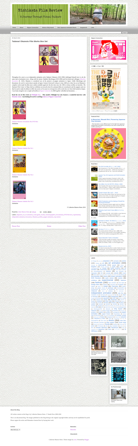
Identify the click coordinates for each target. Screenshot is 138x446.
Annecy (97, 263)
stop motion (57, 217)
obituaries (108, 309)
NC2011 (113, 302)
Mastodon (73, 429)
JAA (119, 295)
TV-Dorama (100, 326)
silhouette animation (99, 322)
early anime (109, 278)
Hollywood (94, 291)
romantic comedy (121, 315)
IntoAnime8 (109, 294)
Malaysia (98, 299)
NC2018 (93, 305)
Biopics (122, 265)
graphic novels (101, 288)
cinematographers (50, 214)
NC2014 (101, 304)
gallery (99, 286)
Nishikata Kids (122, 307)
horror (103, 291)
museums (99, 301)
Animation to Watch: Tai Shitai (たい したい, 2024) (112, 220)
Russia (102, 317)
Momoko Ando (16, 96)
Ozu (100, 310)
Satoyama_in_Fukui (99, 318)
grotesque (110, 288)
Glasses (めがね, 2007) (104, 246)
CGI (111, 269)
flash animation (112, 282)
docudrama (121, 274)
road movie (105, 315)
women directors (101, 327)
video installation (113, 326)
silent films (123, 320)
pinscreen (122, 310)
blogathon (94, 266)
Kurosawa (98, 298)
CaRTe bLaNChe (115, 268)
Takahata (101, 324)
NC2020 (106, 305)
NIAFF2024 (114, 307)
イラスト (118, 329)
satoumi (117, 317)
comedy (108, 273)
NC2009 (99, 302)
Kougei (92, 298)
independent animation (18, 217)
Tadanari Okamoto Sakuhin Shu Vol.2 (22, 175)
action (99, 261)
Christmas (123, 269)
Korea (123, 296)
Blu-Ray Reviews (105, 266)
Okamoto (35, 217)
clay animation (120, 271)
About (21, 27)
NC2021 (112, 305)
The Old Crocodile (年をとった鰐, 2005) (109, 166)
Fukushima (113, 284)
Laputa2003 (106, 298)
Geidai (105, 286)
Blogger (86, 439)
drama (105, 276)
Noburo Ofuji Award (48, 27)
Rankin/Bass (117, 314)
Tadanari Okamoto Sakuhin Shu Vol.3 (22, 201)
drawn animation (116, 276)
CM (101, 273)
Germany (115, 286)
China (117, 269)
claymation (94, 273)
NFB (97, 307)
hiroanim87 (103, 289)
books (113, 266)
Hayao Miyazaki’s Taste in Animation (108, 237)
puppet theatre (106, 314)
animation (116, 261)
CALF (121, 266)
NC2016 (115, 304)
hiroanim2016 (94, 289)
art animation (29, 214)
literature (120, 298)
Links (92, 27)
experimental (76, 214)
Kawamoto (29, 217)
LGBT (114, 298)
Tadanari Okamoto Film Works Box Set (30, 41)
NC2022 (118, 305)
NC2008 (93, 302)
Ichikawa (110, 291)
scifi (110, 318)
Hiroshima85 (121, 289)
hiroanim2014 (120, 288)
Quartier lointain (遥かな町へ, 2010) (108, 192)
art (24, 214)
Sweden (95, 324)
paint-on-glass (106, 310)
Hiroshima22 (112, 289)
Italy (115, 295)
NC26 (123, 305)
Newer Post (16, 226)
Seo (123, 318)
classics (108, 271)
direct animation (108, 274)
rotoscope (96, 317)
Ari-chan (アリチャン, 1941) (106, 229)
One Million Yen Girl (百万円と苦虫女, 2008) (110, 184)
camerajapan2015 (95, 268)
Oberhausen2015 (98, 309)
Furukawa (120, 284)
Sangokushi (83, 27)
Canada (104, 268)
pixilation (93, 312)
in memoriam (120, 291)
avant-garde (36, 214)
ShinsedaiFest (94, 320)
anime (124, 261)
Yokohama (93, 329)
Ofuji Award (118, 309)
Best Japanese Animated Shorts (67, 27)
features (123, 280)
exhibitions (94, 280)
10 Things (93, 261)
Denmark (101, 274)
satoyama (123, 317)
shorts (111, 320)
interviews (102, 295)
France (105, 284)
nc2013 (93, 304)
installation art (94, 295)
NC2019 (100, 305)
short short (103, 320)
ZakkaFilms (101, 329)
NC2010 (106, 302)
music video (108, 301)
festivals (98, 282)
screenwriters (117, 318)
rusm (75, 439)
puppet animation (48, 217)
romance (112, 315)
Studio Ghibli (122, 322)
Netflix (92, 307)
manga (105, 299)
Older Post (82, 226)
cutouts (116, 273)
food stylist (121, 282)
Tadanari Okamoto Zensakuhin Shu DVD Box (25, 121)
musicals (117, 301)
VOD (121, 326)
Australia (93, 265)
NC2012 (121, 302)
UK (106, 326)
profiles (40, 217)
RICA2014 (98, 315)
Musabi (93, 301)
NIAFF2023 (107, 307)
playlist (101, 312)
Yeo (123, 327)
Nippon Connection (32, 27)
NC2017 (122, 304)
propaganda (116, 312)
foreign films (95, 284)
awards (43, 214)
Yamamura (114, 327)
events (120, 278)
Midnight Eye (36, 95)
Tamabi (107, 324)
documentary (59, 214)
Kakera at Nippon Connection (52, 96)
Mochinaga (114, 299)
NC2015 (108, 304)
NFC (102, 307)
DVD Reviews (68, 214)
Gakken (93, 286)
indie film (120, 293)
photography (115, 310)
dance (95, 274)
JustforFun (104, 296)
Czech (124, 273)
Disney (115, 274)
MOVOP (122, 299)
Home (14, 27)
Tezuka (121, 324)
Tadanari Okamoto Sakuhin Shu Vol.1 (22, 148)
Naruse (122, 301)
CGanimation (103, 269)
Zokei (109, 329)
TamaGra (115, 324)
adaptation (19, 214)
